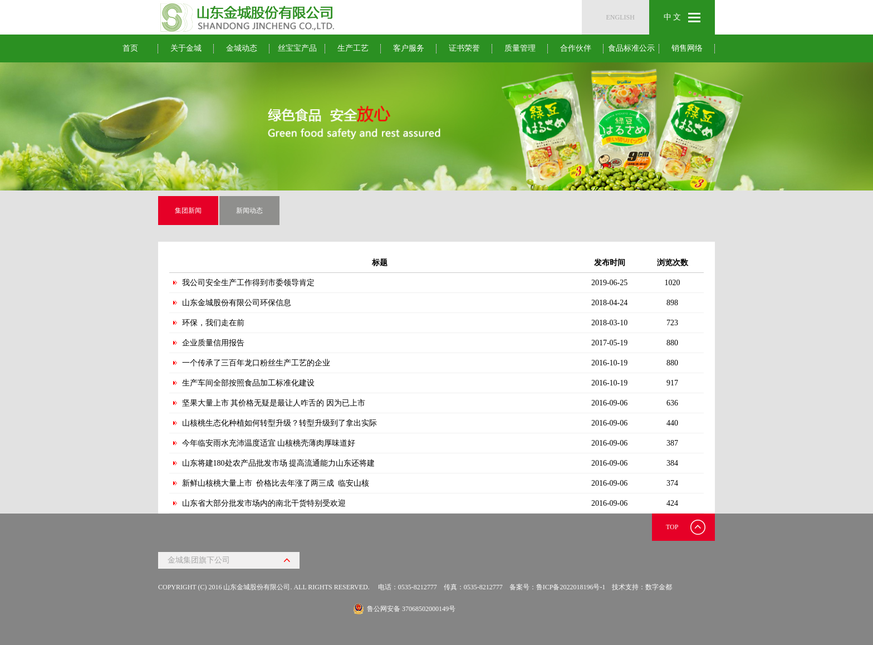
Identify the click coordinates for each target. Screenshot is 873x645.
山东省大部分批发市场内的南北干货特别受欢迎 (264, 503)
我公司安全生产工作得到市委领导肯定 (248, 282)
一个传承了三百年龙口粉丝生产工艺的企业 (256, 363)
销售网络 (687, 48)
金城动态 (241, 48)
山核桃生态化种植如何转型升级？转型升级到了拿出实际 (279, 423)
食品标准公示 (631, 48)
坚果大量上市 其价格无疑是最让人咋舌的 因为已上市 (273, 403)
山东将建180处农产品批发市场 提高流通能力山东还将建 (278, 463)
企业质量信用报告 (213, 343)
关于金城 (186, 48)
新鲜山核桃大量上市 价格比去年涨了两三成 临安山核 (275, 483)
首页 (130, 48)
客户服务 (408, 48)
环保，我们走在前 (213, 323)
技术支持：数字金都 (642, 587)
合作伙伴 (575, 48)
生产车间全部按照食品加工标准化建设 (248, 383)
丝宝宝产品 (297, 48)
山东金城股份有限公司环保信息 (236, 303)
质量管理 (520, 48)
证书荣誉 (464, 48)
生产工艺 (353, 48)
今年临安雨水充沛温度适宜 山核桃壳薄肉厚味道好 (269, 443)
